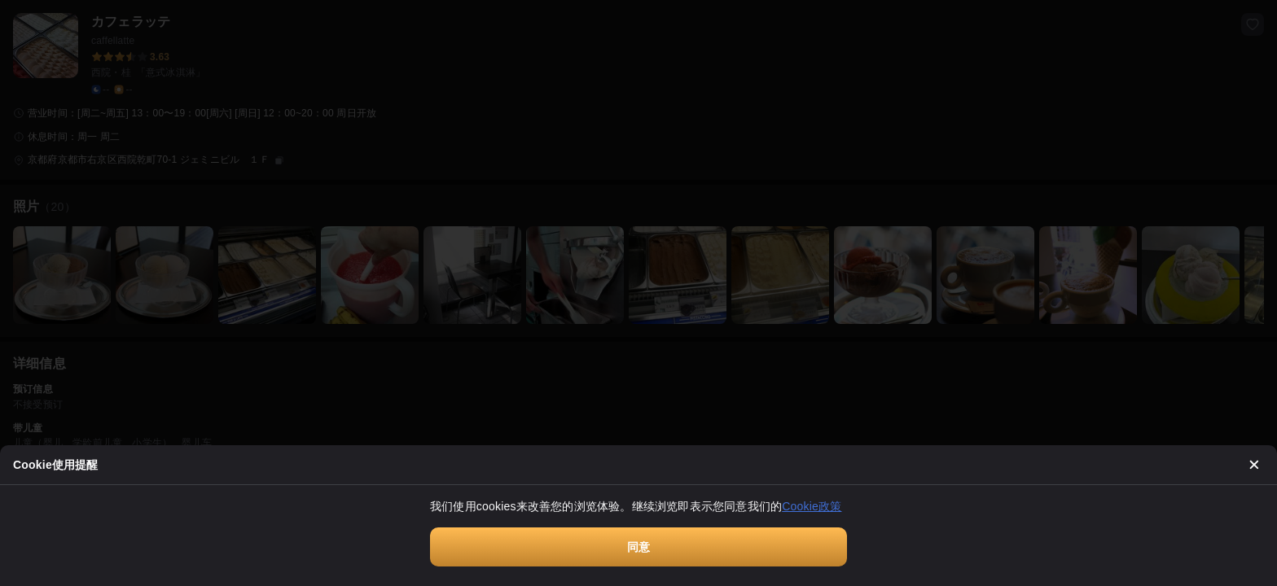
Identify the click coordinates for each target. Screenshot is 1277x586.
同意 (638, 546)
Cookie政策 (811, 506)
